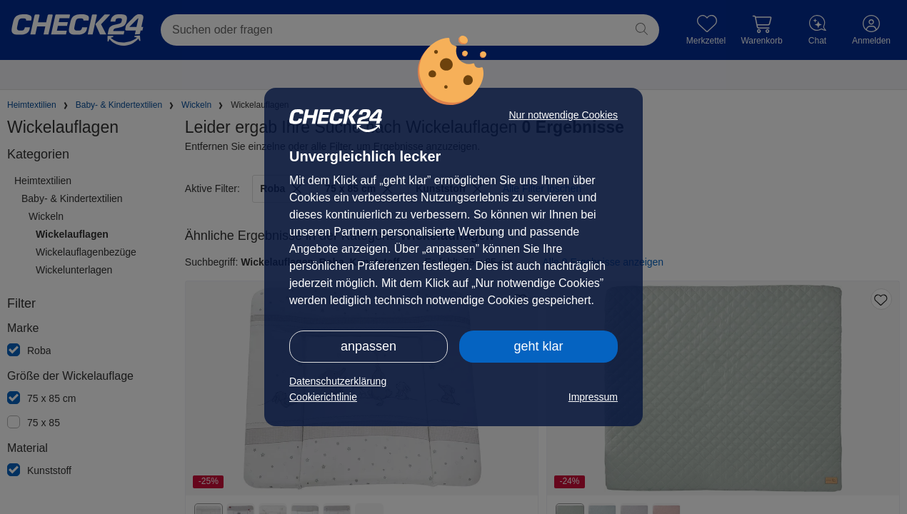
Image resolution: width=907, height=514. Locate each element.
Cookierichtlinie (323, 397)
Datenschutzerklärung (337, 381)
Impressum (593, 397)
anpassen (368, 346)
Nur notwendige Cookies (563, 115)
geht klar (538, 346)
